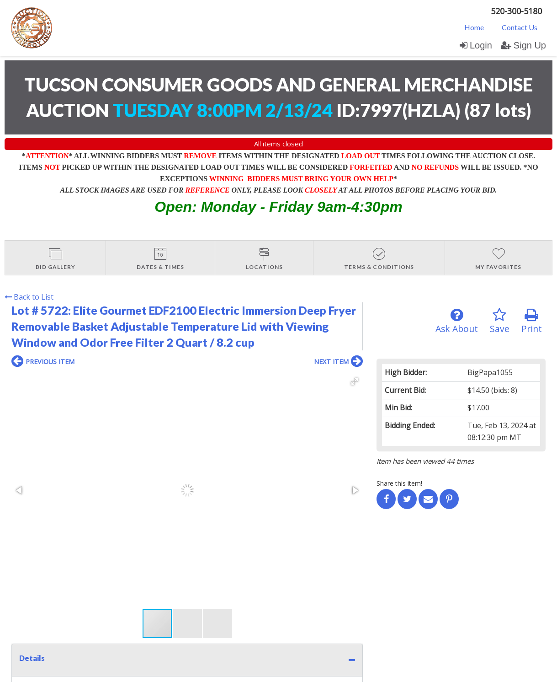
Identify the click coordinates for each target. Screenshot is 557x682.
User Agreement (152, 594)
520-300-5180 (516, 10)
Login (476, 45)
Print (531, 321)
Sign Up (523, 45)
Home (474, 27)
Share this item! (399, 483)
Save (499, 321)
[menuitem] (474, 27)
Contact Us (519, 27)
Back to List (29, 297)
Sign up (110, 594)
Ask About (456, 321)
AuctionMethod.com (300, 671)
